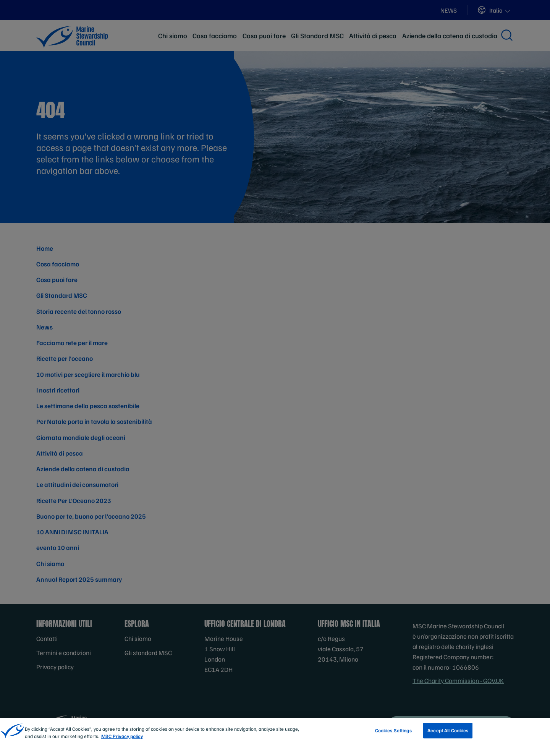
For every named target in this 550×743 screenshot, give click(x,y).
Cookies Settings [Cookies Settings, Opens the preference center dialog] (393, 735)
